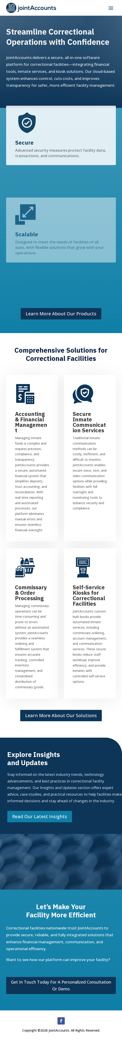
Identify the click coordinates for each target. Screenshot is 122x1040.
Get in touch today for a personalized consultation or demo (61, 985)
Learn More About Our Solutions (61, 715)
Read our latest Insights (39, 816)
